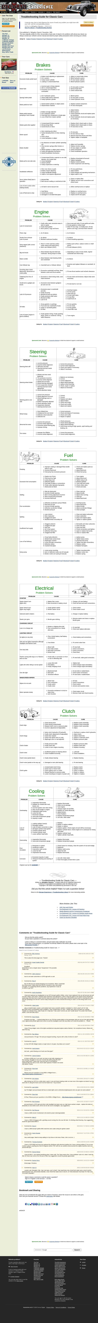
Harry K (34, 1167)
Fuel (44, 39)
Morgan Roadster (7, 43)
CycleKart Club (59, 1288)
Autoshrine (58, 1259)
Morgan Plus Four (8, 46)
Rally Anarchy (58, 1293)
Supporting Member (54, 52)
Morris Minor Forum (60, 1266)
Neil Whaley (8, 72)
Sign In (4, 12)
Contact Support (14, 1276)
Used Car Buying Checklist (68, 917)
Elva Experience (59, 1276)
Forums (11, 12)
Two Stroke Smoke (60, 1291)
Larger (5, 80)
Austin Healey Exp (60, 1265)
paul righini (35, 1087)
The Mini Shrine (59, 1271)
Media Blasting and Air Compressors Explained (75, 911)
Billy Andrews (36, 953)
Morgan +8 (5, 38)
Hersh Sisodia (36, 1133)
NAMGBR (35, 865)
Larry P (34, 1041)
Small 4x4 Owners (60, 1295)
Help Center (19, 1281)
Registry (19, 12)
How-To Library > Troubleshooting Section (38, 28)
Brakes (28, 39)
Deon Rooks (35, 1017)
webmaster (49, 1196)
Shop (26, 12)
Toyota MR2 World (60, 1281)
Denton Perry (36, 1160)
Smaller (12, 80)
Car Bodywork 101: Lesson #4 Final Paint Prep (74, 915)
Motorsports (6, 50)
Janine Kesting (36, 1055)
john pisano (35, 1078)
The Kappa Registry (60, 1283)
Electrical (49, 39)
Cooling (60, 39)
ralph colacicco (36, 974)
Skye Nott (35, 1068)
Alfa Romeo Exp (59, 1282)
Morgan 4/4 (5, 37)
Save (11, 82)
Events (33, 12)
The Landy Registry (60, 1269)
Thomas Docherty (37, 1142)
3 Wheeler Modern (8, 41)
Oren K (34, 1126)
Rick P (34, 981)
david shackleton (37, 992)
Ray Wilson (35, 1034)
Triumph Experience (60, 1263)
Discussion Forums (31, 945)
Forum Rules (71, 1307)
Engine (34, 39)
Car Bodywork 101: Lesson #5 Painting (72, 909)
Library (48, 12)
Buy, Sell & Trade (7, 52)
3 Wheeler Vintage (8, 40)
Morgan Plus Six (7, 47)
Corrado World (59, 1285)
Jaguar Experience (60, 1268)
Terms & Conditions (61, 1307)
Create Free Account (8, 26)
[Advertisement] (58, 47)
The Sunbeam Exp (60, 1272)
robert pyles (35, 1005)
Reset (4, 82)
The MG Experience (60, 1262)
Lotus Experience (59, 1275)
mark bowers (35, 1048)
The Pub (5, 34)
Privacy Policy (50, 1307)
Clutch (55, 39)
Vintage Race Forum (60, 1289)
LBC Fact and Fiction (66, 907)
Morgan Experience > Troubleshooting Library (53, 892)
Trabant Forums (59, 1292)
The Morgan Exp (59, 1273)
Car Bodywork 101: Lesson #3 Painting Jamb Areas (76, 913)
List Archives (6, 49)
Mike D (34, 1117)
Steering (39, 39)
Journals (40, 12)
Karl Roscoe (35, 1110)
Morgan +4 (5, 35)
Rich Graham (36, 1101)
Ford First (57, 1286)
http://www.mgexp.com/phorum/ (32, 1074)
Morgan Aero (6, 44)
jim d (33, 1025)
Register (39, 1181)
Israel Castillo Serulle (38, 962)
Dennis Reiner (36, 1152)
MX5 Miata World (59, 1279)
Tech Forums (14, 1266)
